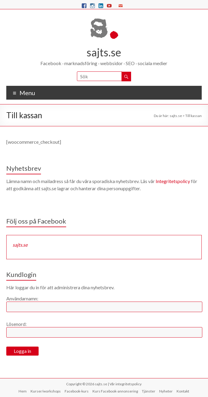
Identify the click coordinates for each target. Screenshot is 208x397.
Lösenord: (16, 324)
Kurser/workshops (46, 391)
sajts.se (103, 52)
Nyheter (166, 391)
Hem (23, 391)
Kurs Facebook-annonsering (115, 391)
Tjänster (148, 391)
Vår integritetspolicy (126, 384)
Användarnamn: (22, 298)
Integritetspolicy (173, 181)
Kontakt (183, 391)
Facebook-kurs (77, 391)
